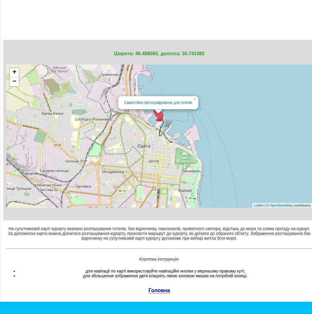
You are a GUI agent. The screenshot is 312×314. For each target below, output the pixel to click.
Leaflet (259, 205)
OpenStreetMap (281, 205)
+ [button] (14, 72)
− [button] (14, 81)
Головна (159, 290)
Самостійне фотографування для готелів (158, 103)
